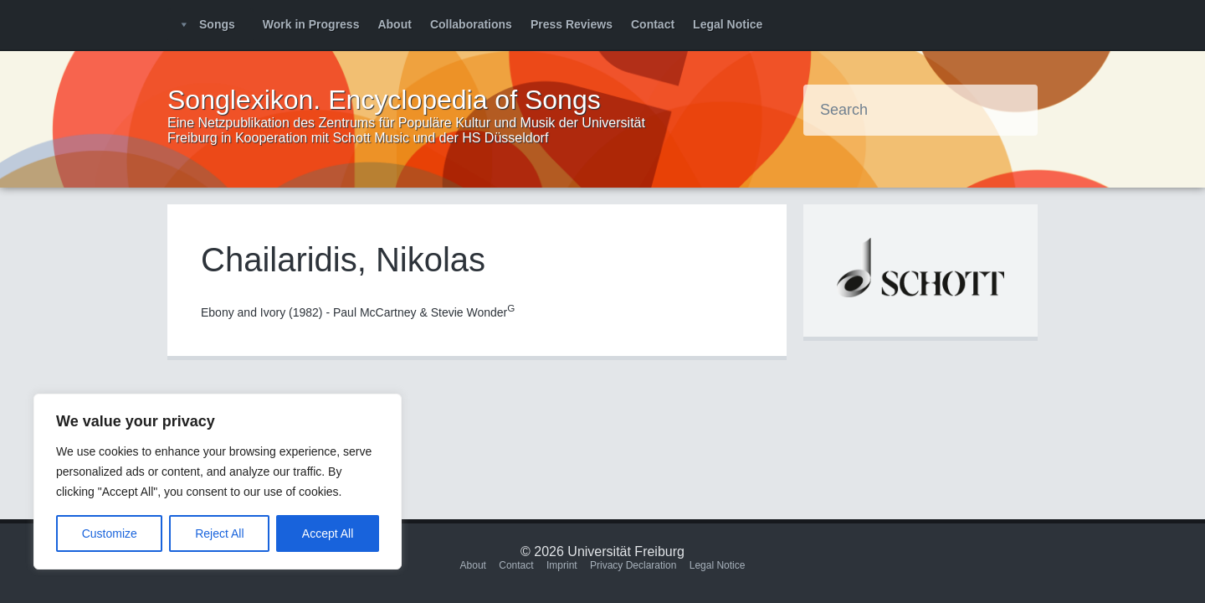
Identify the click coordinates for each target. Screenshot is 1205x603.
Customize (109, 533)
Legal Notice (727, 24)
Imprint (561, 565)
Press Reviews (572, 24)
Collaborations (471, 24)
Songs (217, 24)
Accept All (327, 533)
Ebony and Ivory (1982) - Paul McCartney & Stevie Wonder (358, 312)
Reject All (219, 533)
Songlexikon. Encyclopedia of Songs (384, 100)
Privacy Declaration (633, 565)
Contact (652, 24)
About (394, 24)
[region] (217, 482)
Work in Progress (311, 24)
